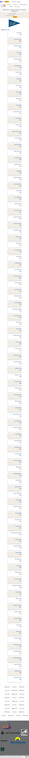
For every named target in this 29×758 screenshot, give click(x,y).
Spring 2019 (14, 694)
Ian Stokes (19, 565)
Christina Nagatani (17, 427)
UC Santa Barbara (23, 4)
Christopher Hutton (17, 309)
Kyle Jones (18, 328)
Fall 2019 (7, 694)
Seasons (15, 4)
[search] (18, 2)
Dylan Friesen (18, 249)
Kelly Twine (18, 631)
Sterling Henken (17, 295)
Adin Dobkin (18, 190)
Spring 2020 (21, 690)
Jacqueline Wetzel (17, 651)
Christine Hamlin (17, 276)
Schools (9, 4)
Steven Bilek (18, 85)
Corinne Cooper (17, 144)
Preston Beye (18, 72)
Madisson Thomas (17, 605)
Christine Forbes (17, 223)
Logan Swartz (18, 592)
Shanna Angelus (17, 45)
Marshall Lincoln (17, 361)
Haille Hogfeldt (18, 302)
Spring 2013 (14, 708)
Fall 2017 (14, 697)
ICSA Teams (17, 6)
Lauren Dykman (17, 197)
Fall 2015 (22, 701)
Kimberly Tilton (18, 611)
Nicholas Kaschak (17, 335)
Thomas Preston (17, 460)
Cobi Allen (19, 32)
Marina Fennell (18, 210)
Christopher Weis (17, 644)
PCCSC (14, 13)
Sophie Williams (17, 664)
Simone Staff (18, 552)
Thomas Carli (18, 124)
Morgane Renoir (17, 473)
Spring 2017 (21, 697)
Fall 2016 (7, 701)
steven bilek (18, 92)
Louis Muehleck (17, 420)
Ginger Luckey (18, 374)
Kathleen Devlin (17, 184)
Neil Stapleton (18, 559)
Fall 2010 (3, 715)
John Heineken (18, 282)
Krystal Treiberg (17, 618)
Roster (11, 6)
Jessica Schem (18, 519)
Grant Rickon (18, 480)
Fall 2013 (7, 708)
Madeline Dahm (17, 164)
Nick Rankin (18, 467)
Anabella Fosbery (17, 230)
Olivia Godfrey (18, 263)
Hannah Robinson (17, 493)
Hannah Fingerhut (17, 217)
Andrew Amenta (17, 39)
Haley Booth (18, 98)
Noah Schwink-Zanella (16, 532)
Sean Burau (18, 105)
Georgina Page (18, 447)
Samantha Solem (17, 545)
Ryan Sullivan (18, 572)
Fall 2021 (7, 690)
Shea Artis (19, 52)
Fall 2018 (22, 694)
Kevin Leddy (18, 342)
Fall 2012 (22, 708)
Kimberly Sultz (18, 578)
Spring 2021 (14, 690)
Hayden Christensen (16, 131)
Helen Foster (18, 236)
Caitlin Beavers (18, 65)
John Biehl (18, 78)
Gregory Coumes (17, 151)
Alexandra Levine (17, 355)
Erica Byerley (18, 118)
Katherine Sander (17, 506)
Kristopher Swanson (16, 585)
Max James (18, 322)
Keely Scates (18, 513)
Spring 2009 (25, 715)
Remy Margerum (17, 394)
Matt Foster (18, 243)
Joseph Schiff (18, 526)
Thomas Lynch (18, 381)
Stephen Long (18, 368)
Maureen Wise (18, 671)
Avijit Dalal (19, 170)
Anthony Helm (18, 289)
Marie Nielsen (18, 434)
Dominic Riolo (18, 486)
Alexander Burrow (17, 111)
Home (3, 4)
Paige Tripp (18, 624)
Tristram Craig (18, 157)
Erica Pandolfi (18, 453)
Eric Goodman (18, 269)
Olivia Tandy (18, 598)
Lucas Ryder (18, 499)
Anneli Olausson (17, 440)
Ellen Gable (18, 256)
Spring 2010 (11, 715)
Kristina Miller (18, 407)
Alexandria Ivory (17, 315)
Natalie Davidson (17, 177)
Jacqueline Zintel (17, 677)
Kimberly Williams (17, 657)
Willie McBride (18, 401)
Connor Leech (18, 348)
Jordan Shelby (18, 539)
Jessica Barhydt (17, 59)
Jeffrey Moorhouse (17, 414)
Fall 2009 (8, 29)
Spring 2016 (14, 701)
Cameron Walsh (17, 638)
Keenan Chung (18, 138)
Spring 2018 (7, 697)
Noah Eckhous (18, 203)
